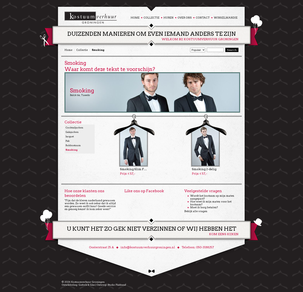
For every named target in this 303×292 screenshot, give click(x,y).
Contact (203, 17)
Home (135, 17)
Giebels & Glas (86, 284)
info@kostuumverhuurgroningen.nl (148, 247)
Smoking (71, 149)
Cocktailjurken (74, 127)
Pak (68, 140)
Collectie (151, 17)
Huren (168, 17)
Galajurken (72, 132)
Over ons (185, 17)
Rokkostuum (73, 145)
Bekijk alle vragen (195, 211)
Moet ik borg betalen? (204, 207)
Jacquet (70, 136)
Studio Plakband (117, 284)
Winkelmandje (225, 17)
